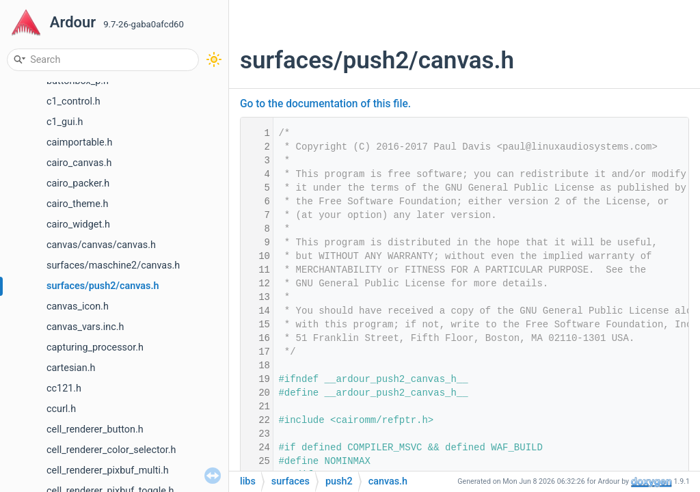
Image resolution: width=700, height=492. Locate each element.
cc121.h (63, 388)
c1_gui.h (64, 122)
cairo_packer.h (77, 183)
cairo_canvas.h (78, 163)
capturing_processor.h (95, 347)
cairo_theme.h (77, 204)
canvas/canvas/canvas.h (101, 245)
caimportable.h (79, 142)
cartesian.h (70, 368)
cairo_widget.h (78, 224)
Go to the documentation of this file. (325, 104)
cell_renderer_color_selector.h (111, 450)
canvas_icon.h (77, 306)
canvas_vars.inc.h (85, 327)
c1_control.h (73, 101)
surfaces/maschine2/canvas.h (113, 265)
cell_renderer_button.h (95, 429)
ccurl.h (61, 409)
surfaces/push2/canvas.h (102, 286)
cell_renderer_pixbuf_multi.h (107, 470)
